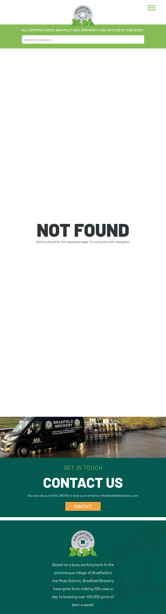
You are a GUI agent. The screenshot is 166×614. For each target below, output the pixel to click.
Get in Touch (83, 467)
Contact (83, 506)
